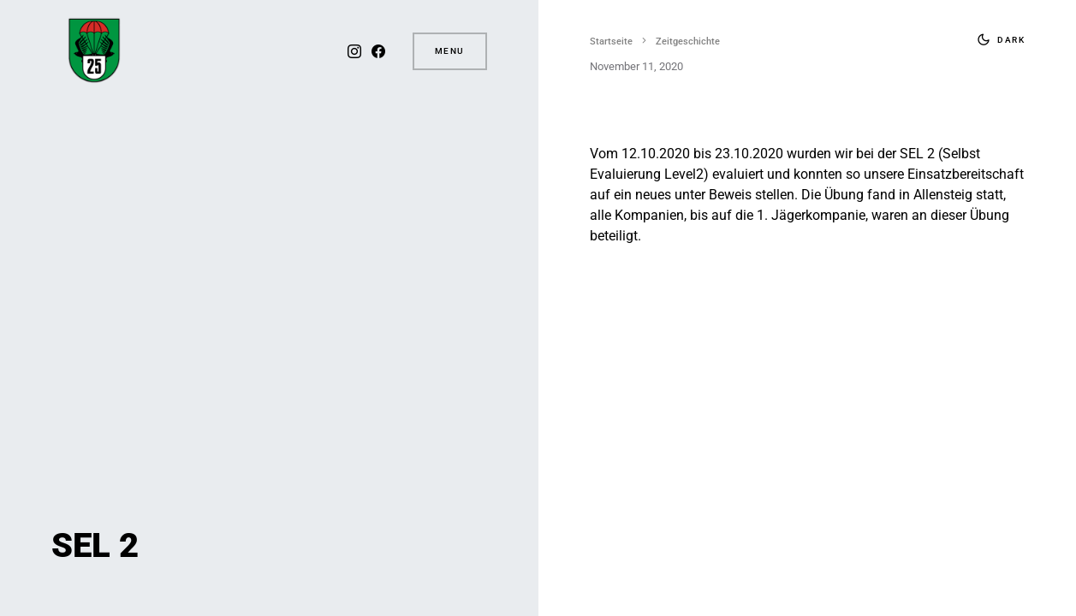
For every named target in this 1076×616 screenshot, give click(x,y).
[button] (997, 39)
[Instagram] (354, 51)
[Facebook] (378, 51)
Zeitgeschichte (688, 41)
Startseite (611, 41)
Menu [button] (450, 51)
